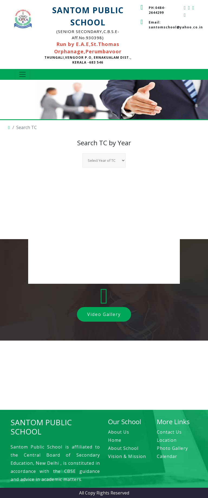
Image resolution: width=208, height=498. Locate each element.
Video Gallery (104, 314)
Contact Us (169, 432)
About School (123, 448)
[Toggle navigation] (22, 74)
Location (167, 440)
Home (114, 440)
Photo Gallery (172, 448)
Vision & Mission (127, 456)
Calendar (167, 456)
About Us (118, 432)
